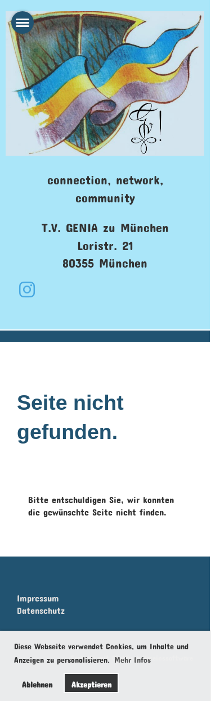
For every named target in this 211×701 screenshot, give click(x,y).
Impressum (38, 596)
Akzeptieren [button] (91, 683)
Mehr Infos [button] (132, 658)
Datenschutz (41, 608)
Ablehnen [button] (37, 683)
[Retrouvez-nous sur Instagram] (27, 286)
